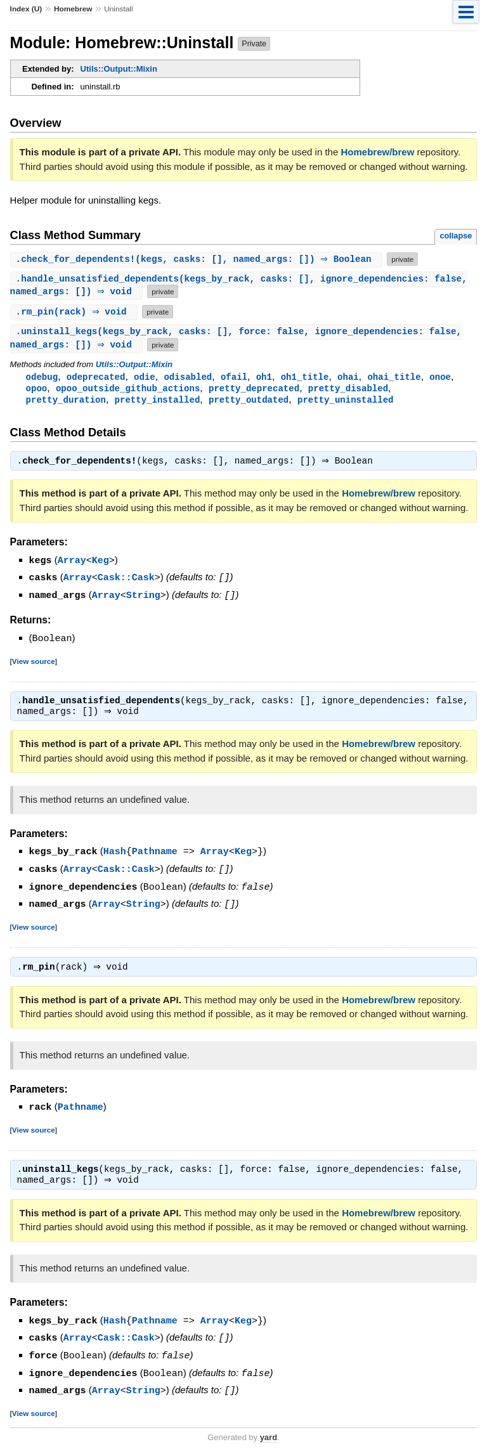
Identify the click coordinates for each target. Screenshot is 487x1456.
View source (33, 663)
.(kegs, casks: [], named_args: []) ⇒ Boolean (198, 259)
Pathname (155, 854)
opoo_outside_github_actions (128, 390)
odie (144, 378)
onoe (440, 378)
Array (72, 564)
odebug (42, 378)
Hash (114, 854)
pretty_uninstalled (345, 402)
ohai (348, 378)
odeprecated (96, 378)
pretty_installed (157, 402)
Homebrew (73, 8)
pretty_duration (66, 402)
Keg (100, 564)
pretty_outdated (249, 402)
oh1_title (305, 378)
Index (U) (26, 8)
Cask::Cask (126, 581)
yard (268, 1436)
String (143, 598)
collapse (455, 235)
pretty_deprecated (254, 390)
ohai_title (393, 378)
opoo (37, 390)
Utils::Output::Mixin (119, 69)
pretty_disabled (348, 390)
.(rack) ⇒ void (76, 312)
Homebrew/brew (377, 151)
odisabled (188, 378)
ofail (234, 378)
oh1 (264, 378)
